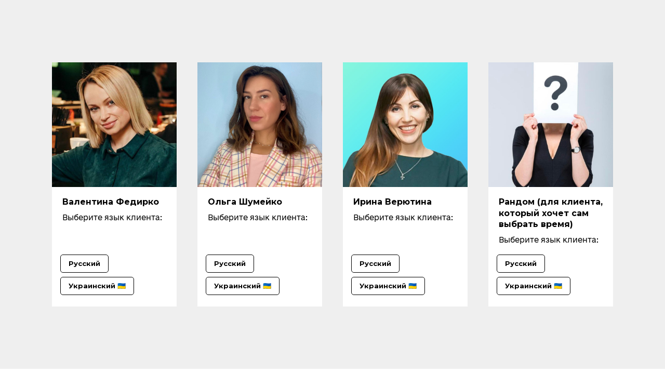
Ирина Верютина (392, 202)
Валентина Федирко (110, 202)
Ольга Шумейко (245, 202)
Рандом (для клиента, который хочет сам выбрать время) (551, 213)
